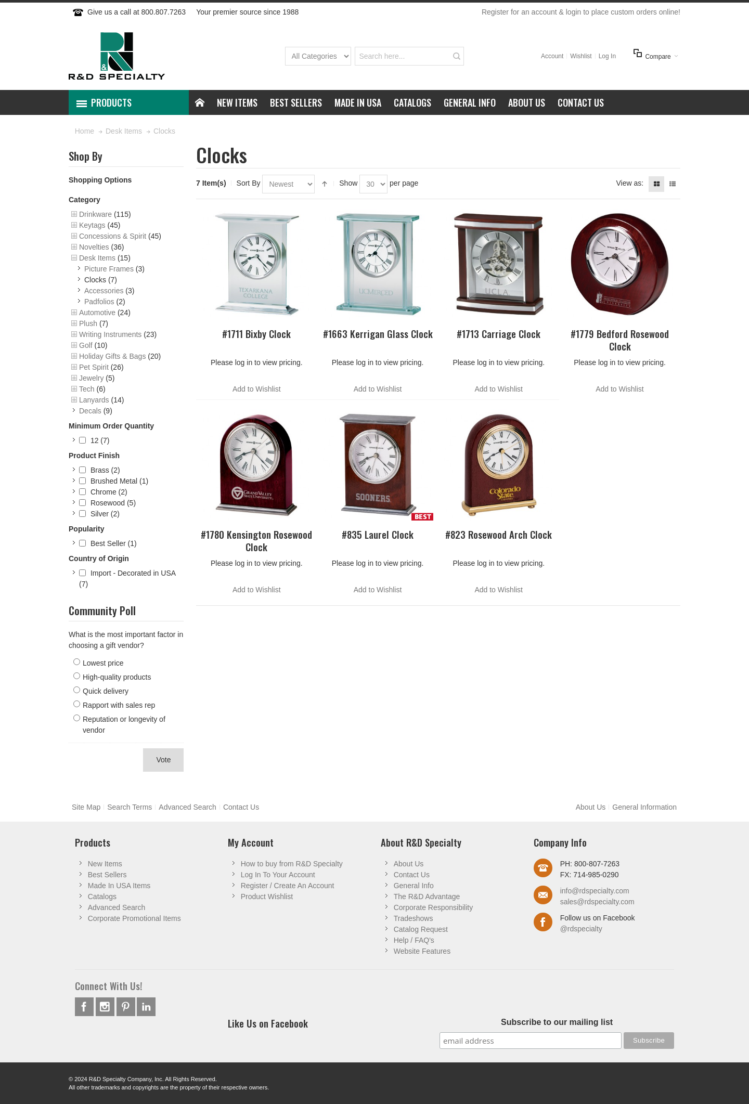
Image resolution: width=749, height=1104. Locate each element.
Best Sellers (107, 875)
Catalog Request (421, 929)
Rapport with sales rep (119, 705)
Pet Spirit (94, 367)
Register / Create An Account (287, 885)
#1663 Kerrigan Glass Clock (378, 334)
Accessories (103, 291)
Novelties (94, 247)
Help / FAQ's (414, 940)
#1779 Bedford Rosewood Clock (620, 340)
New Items (105, 864)
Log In (607, 56)
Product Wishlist (267, 896)
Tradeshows (413, 918)
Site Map (86, 807)
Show (348, 183)
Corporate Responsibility (433, 907)
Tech (87, 389)
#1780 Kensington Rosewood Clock (256, 540)
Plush (88, 323)
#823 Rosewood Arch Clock (498, 534)
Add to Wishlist (257, 389)
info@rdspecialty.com (594, 891)
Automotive (97, 312)
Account (552, 56)
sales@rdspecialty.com (597, 902)
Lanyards (94, 400)
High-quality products (117, 677)
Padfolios (99, 301)
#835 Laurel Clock (378, 534)
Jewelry (91, 378)
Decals (90, 411)
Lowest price (103, 663)
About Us (591, 807)
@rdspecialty (581, 929)
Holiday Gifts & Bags (112, 356)
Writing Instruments (110, 334)
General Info (414, 885)
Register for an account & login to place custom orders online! (581, 12)
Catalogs (102, 896)
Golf (86, 345)
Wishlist (580, 56)
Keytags (92, 225)
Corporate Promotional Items (134, 918)
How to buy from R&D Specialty (292, 864)
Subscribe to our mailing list (557, 1022)
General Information (644, 807)
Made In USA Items (119, 885)
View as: (629, 183)
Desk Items (97, 258)
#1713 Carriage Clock (498, 334)
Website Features (422, 951)
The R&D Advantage (427, 896)
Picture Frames (109, 269)
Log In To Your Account (278, 875)
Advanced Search (187, 807)
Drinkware (95, 214)
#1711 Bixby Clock (256, 334)
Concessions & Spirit (112, 236)
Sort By (249, 183)
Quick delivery (105, 691)
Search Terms (129, 807)
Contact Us (241, 807)
